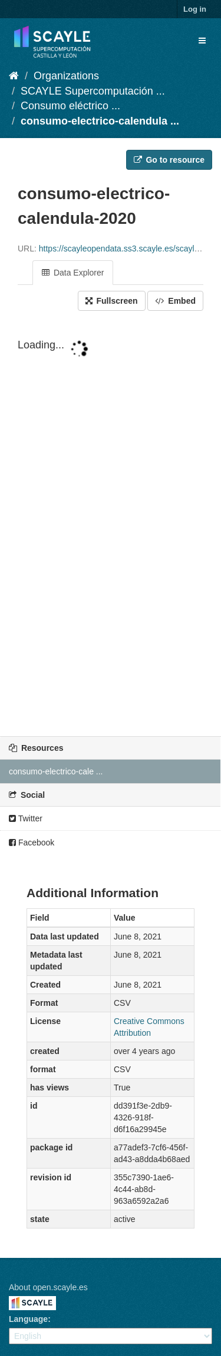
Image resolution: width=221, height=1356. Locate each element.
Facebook (31, 842)
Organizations (66, 76)
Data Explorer (73, 272)
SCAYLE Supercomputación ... (93, 91)
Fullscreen (111, 301)
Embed (175, 301)
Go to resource (169, 160)
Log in (194, 9)
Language (28, 1319)
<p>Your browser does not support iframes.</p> (110, 525)
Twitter (25, 818)
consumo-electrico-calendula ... (100, 121)
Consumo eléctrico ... (70, 106)
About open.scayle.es (48, 1287)
